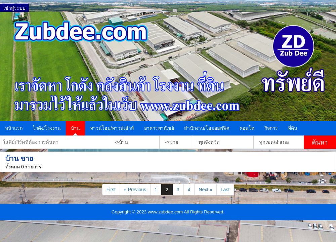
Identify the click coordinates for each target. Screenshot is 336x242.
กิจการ (271, 128)
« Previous (135, 189)
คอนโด (247, 128)
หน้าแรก (14, 128)
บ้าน (75, 128)
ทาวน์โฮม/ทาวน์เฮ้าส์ (112, 128)
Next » (205, 189)
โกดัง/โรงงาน (47, 128)
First (111, 189)
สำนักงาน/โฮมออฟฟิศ (206, 128)
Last (225, 189)
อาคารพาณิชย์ (159, 128)
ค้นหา (320, 142)
